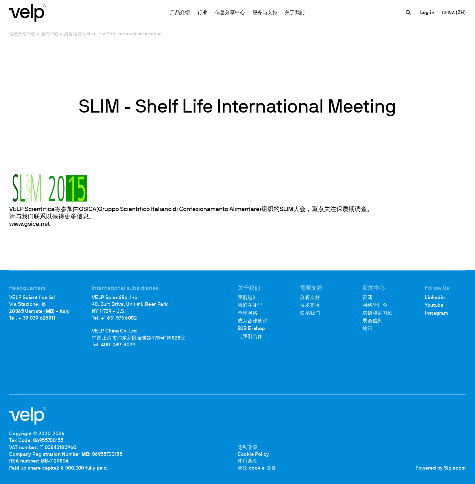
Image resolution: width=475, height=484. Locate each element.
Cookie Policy (253, 454)
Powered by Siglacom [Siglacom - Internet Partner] (441, 468)
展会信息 (73, 34)
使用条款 (248, 461)
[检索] (409, 12)
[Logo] (27, 12)
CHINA (449, 13)
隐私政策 (248, 448)
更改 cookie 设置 (257, 468)
